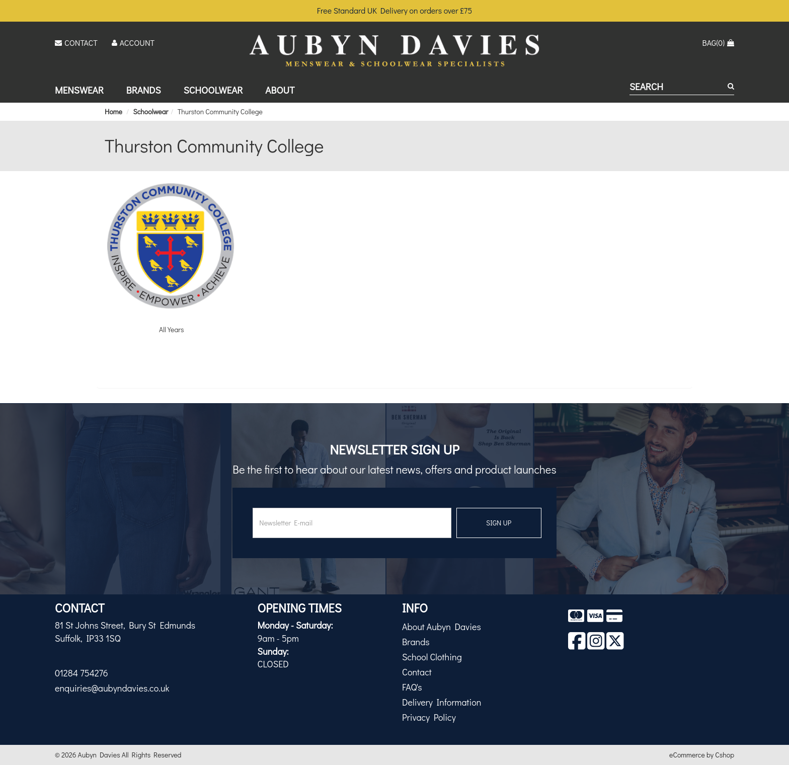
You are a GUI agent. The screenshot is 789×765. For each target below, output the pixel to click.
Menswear (79, 90)
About (279, 90)
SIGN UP (498, 522)
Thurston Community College (220, 111)
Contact (417, 672)
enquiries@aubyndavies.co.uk (112, 688)
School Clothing (432, 657)
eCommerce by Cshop (701, 754)
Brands (143, 90)
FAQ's (412, 687)
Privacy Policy (429, 717)
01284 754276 (81, 673)
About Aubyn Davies (441, 627)
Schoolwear (213, 90)
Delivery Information (441, 702)
